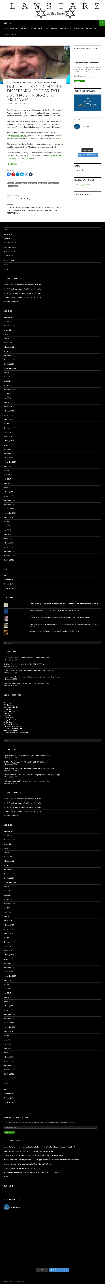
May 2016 (7, 530)
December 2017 (9, 449)
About (15, 302)
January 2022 (8, 351)
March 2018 (8, 436)
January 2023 (8, 321)
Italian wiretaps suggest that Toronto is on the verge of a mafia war (54, 610)
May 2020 (7, 398)
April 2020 (7, 402)
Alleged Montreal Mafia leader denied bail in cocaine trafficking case (54, 631)
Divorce (6, 34)
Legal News (14, 28)
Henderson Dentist (11, 730)
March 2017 (8, 487)
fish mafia (42, 183)
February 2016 (9, 543)
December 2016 (9, 500)
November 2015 (9, 556)
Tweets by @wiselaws (82, 185)
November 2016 (9, 504)
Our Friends (9, 1186)
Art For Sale (8, 722)
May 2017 (7, 479)
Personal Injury (65, 28)
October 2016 (9, 509)
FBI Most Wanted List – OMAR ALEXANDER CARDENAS (24, 664)
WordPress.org (9, 588)
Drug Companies (51, 28)
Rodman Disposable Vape (13, 728)
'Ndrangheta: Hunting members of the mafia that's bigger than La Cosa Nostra (32, 1172)
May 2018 (7, 432)
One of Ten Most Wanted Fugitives (35, 197)
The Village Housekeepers (13, 726)
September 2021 (10, 368)
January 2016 (8, 547)
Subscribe (79, 81)
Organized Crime (36, 28)
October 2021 (9, 364)
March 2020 (8, 407)
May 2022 (7, 334)
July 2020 (7, 394)
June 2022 (7, 330)
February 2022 (9, 347)
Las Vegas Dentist (10, 724)
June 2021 (7, 373)
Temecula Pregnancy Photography (16, 733)
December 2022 (9, 326)
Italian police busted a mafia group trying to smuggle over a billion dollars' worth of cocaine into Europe (41, 1160)
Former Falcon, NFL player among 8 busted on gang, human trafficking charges (32, 677)
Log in (6, 575)
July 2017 (7, 470)
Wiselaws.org (8, 709)
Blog (5, 28)
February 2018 (9, 441)
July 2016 (7, 522)
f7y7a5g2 (7, 297)
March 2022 (8, 343)
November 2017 (9, 453)
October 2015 (9, 560)
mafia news (13, 186)
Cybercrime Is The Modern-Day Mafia (27, 285)
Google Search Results (12, 720)
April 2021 (7, 381)
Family (14, 34)
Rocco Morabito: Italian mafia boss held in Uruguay (22, 1168)
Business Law (78, 28)
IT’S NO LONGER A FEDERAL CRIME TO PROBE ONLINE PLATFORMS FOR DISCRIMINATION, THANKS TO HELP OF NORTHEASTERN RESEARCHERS (35, 208)
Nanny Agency (9, 703)
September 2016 (10, 513)
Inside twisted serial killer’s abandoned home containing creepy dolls (29, 670)
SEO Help (7, 716)
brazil (11, 183)
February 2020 (9, 411)
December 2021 (9, 355)
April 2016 (7, 534)
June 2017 (7, 475)
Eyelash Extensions (11, 713)
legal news (54, 183)
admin (24, 104)
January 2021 (8, 385)
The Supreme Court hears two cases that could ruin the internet (27, 658)
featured (32, 183)
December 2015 (9, 551)
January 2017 (8, 496)
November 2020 (9, 390)
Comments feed (9, 584)
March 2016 (8, 539)
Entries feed (8, 580)
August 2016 (8, 517)
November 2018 (9, 428)
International (91, 28)
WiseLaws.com (9, 705)
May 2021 (7, 377)
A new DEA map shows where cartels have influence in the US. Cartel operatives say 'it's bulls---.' (65, 604)
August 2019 (8, 419)
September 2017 (10, 462)
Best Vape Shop (9, 711)
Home (6, 1177)
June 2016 (7, 526)
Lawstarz (8, 23)
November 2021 (9, 360)
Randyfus (7, 302)
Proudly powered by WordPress (14, 1281)
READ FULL (12, 164)
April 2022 (7, 338)
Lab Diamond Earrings (11, 707)
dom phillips (21, 183)
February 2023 (9, 317)
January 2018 (8, 445)
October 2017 (9, 458)
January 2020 (8, 415)
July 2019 (7, 424)
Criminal (24, 28)
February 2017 (9, 492)
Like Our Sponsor (82, 194)
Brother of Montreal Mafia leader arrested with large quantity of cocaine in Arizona (60, 617)
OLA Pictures (9, 718)
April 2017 (7, 483)
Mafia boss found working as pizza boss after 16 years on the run (27, 683)
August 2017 (8, 466)
